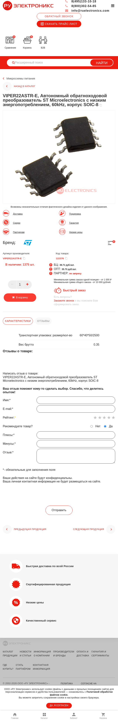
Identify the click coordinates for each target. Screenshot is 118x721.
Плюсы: (59, 436)
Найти (101, 63)
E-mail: (59, 410)
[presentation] (59, 494)
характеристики (18, 320)
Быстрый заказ (74, 290)
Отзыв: (59, 457)
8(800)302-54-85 (80, 6)
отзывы (43, 320)
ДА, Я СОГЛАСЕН (59, 705)
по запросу (75, 273)
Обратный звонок (59, 16)
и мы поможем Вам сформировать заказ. (84, 300)
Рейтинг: (9, 417)
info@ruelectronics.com (87, 10)
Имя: (59, 401)
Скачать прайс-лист (59, 24)
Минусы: (59, 444)
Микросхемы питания (21, 78)
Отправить (59, 510)
